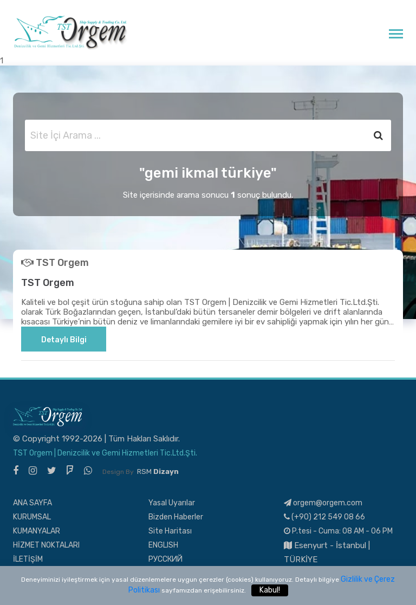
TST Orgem (47, 282)
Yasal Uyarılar (171, 503)
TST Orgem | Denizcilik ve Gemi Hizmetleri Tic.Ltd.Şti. (105, 453)
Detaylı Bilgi (64, 339)
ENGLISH (163, 545)
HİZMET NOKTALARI (46, 545)
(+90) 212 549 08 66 (324, 517)
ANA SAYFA (32, 503)
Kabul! (269, 590)
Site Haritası (170, 531)
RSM (158, 471)
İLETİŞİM (28, 559)
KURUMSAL (32, 517)
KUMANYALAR (36, 531)
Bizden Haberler (175, 517)
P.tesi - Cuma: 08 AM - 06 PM (338, 531)
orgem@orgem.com (323, 503)
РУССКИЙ (165, 559)
